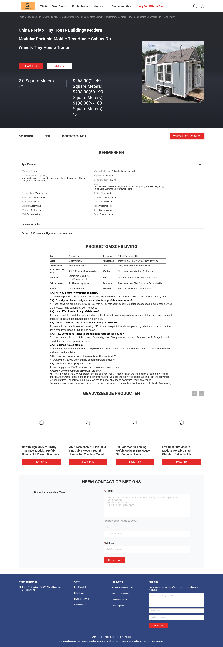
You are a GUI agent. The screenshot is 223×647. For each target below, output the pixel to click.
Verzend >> (158, 625)
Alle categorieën (118, 606)
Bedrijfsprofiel (80, 587)
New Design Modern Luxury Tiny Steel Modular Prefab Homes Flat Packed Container (40, 450)
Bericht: (109, 491)
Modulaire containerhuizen (122, 587)
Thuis (21, 17)
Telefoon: (109, 543)
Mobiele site (109, 637)
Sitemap (95, 637)
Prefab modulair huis (49, 17)
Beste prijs (31, 65)
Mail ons (59, 65)
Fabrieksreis (79, 593)
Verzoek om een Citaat (187, 135)
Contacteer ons (80, 605)
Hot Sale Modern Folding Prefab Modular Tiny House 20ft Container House (133, 450)
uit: (106, 527)
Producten (32, 17)
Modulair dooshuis (119, 600)
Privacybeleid (125, 637)
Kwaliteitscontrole (81, 599)
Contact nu (114, 560)
